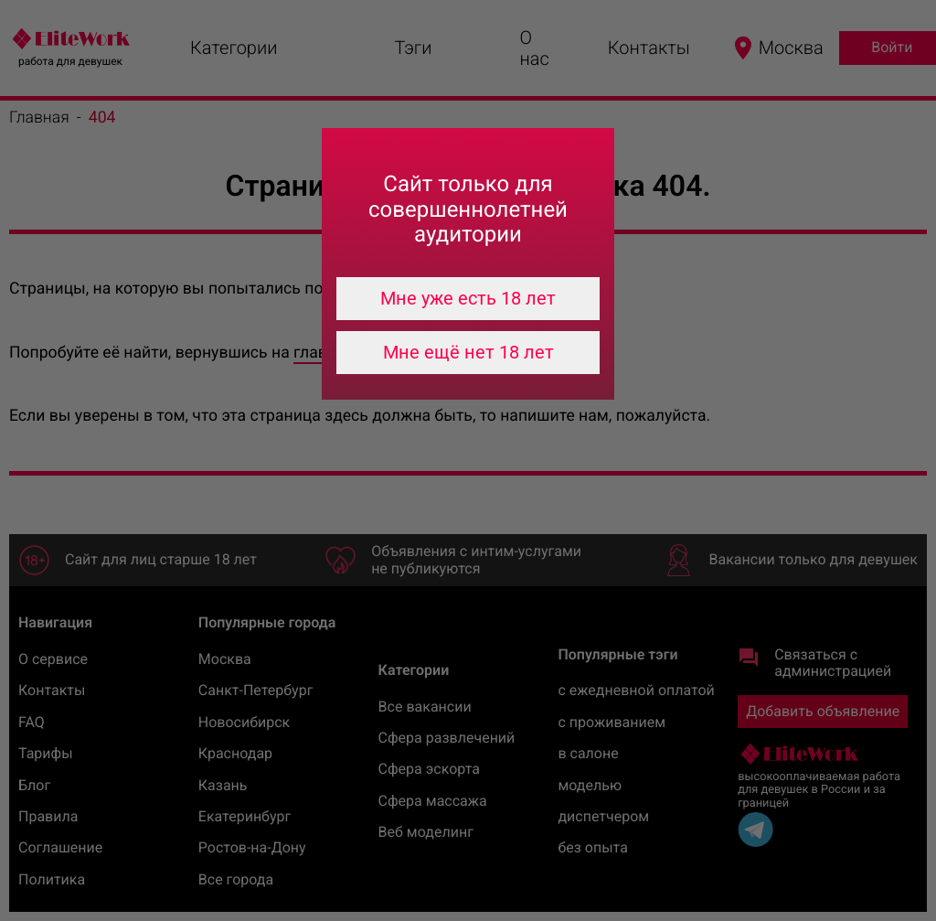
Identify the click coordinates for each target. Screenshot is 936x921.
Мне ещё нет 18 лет (468, 352)
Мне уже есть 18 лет (468, 298)
